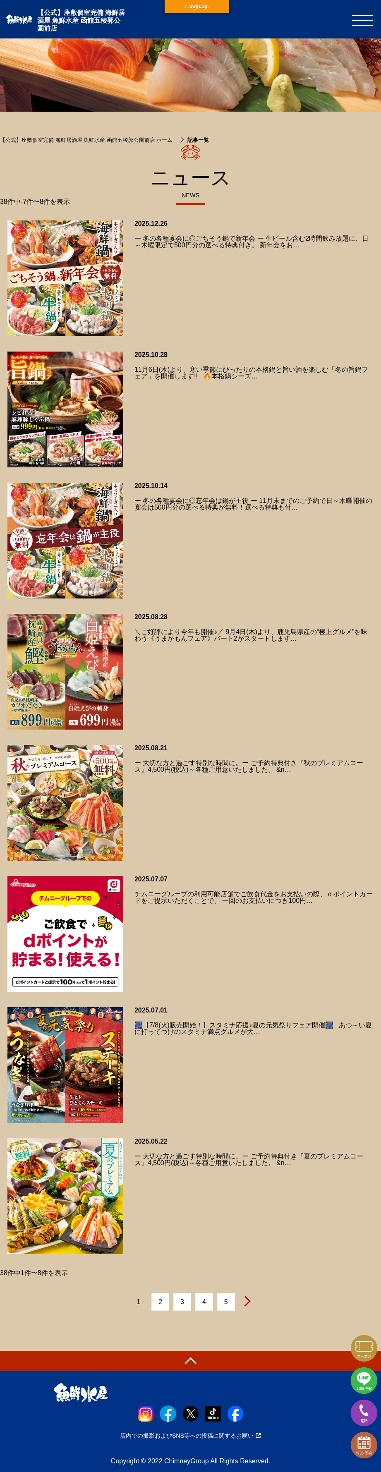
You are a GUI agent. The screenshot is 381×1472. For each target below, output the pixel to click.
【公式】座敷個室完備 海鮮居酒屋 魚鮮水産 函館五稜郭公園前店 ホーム (86, 140)
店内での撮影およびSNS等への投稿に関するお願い (190, 1435)
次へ (247, 1301)
